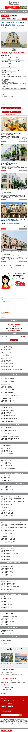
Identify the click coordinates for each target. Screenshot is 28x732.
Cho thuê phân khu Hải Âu (7, 489)
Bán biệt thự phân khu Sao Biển (8, 562)
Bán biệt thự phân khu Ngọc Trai (8, 557)
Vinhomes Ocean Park (6, 643)
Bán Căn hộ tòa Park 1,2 (7, 358)
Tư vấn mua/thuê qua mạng (14, 333)
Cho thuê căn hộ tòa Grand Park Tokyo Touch (11, 400)
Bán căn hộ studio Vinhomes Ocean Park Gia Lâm (12, 499)
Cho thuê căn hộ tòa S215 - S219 (8, 536)
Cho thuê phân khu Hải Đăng (7, 616)
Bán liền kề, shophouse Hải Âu (8, 592)
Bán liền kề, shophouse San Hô (8, 590)
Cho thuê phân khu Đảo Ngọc (8, 624)
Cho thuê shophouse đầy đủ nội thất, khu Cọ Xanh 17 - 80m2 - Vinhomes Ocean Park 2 (13, 253)
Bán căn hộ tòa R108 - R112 (7, 515)
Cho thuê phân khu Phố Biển (7, 618)
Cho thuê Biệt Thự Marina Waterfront (9, 471)
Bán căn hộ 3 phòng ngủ (7, 352)
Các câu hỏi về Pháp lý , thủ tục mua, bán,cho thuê (11, 677)
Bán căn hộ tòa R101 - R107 (7, 513)
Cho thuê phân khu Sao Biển (7, 492)
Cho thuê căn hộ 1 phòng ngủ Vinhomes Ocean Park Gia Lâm (14, 527)
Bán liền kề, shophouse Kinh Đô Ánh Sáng (10, 589)
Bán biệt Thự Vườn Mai (6, 448)
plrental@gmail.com (7, 706)
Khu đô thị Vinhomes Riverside (7, 690)
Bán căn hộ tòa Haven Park (7, 369)
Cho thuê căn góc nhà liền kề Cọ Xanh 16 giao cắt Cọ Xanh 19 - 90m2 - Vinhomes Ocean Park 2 (13, 221)
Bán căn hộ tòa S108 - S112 (7, 507)
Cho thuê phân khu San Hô (7, 493)
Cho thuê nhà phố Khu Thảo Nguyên (9, 431)
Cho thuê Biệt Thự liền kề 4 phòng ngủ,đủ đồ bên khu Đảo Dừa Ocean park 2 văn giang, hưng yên (13, 134)
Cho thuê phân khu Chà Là (7, 568)
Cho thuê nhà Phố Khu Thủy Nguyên (9, 433)
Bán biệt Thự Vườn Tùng (7, 450)
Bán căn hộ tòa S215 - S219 (7, 512)
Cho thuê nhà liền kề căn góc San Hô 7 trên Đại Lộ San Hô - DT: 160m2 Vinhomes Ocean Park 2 (13, 191)
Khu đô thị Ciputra (5, 642)
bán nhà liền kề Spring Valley (7, 424)
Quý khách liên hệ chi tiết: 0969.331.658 (11, 109)
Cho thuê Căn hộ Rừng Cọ (7, 393)
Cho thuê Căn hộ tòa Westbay (8, 392)
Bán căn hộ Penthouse (6, 353)
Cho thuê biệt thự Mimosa (7, 468)
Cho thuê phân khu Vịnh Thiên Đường (9, 619)
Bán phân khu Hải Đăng (6, 599)
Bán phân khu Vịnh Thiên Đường (8, 602)
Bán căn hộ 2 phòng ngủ (7, 350)
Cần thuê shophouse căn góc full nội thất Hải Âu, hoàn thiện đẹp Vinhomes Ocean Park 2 (13, 164)
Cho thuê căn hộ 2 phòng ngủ (8, 383)
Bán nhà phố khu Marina (7, 416)
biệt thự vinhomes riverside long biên (21, 729)
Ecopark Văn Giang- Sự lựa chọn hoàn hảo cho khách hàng (13, 685)
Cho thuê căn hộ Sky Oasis (7, 395)
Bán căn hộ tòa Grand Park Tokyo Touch (10, 367)
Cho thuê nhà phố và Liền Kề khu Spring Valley (11, 439)
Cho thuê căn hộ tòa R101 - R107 (8, 539)
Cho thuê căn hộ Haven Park (7, 401)
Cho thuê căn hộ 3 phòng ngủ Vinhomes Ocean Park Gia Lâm (14, 530)
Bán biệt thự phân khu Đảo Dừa (8, 554)
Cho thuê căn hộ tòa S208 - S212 (8, 538)
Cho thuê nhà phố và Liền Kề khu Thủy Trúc (10, 441)
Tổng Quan (5, 52)
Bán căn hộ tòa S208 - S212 (7, 510)
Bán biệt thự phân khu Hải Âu (8, 560)
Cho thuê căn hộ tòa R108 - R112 (8, 541)
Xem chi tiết (4, 142)
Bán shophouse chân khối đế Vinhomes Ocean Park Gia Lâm (14, 519)
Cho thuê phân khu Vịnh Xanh (8, 625)
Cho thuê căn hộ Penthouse (7, 386)
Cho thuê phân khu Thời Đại (7, 621)
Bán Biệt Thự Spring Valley (7, 457)
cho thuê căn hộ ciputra (10, 729)
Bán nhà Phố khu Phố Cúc (7, 415)
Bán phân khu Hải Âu (6, 478)
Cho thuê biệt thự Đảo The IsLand (8, 469)
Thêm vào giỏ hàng (16, 113)
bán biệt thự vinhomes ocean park (7, 722)
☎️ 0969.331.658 (22, 11)
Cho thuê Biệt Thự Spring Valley (8, 473)
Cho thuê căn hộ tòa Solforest (8, 403)
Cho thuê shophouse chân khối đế (8, 545)
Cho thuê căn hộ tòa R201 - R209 (8, 542)
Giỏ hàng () (6, 113)
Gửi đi (20, 717)
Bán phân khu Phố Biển (6, 601)
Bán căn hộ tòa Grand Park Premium (9, 366)
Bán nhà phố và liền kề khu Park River (9, 418)
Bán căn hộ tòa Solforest (7, 370)
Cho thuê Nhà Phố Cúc (6, 436)
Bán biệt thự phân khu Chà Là (8, 551)
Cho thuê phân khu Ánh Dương (8, 627)
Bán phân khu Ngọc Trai (6, 480)
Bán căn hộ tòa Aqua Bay (7, 364)
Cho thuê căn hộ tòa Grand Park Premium (10, 398)
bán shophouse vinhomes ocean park (19, 722)
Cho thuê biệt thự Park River (7, 466)
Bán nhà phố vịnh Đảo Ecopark (8, 422)
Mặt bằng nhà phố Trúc (6, 636)
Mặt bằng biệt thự (5, 634)
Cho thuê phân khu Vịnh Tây (7, 622)
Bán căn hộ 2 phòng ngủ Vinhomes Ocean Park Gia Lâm (13, 502)
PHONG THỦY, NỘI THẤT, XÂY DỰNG (8, 681)
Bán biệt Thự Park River (6, 451)
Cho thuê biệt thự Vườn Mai (7, 463)
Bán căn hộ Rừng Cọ (6, 361)
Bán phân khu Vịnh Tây (6, 606)
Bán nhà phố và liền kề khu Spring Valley (10, 419)
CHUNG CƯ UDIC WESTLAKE (6, 692)
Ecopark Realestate (6, 645)
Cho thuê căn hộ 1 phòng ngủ (8, 381)
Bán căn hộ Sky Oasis (6, 363)
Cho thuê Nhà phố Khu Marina (8, 435)
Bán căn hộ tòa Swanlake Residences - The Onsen (12, 372)
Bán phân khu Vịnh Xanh (7, 609)
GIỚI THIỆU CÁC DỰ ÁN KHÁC (7, 687)
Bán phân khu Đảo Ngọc (7, 607)
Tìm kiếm (24, 18)
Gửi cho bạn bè (5, 53)
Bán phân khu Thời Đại (6, 604)
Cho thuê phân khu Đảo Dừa (7, 571)
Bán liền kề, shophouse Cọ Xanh (8, 586)
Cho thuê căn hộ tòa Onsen (7, 404)
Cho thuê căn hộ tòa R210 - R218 (8, 544)
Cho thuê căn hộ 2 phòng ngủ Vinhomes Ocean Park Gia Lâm (14, 528)
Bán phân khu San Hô (6, 483)
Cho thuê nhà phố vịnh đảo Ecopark (9, 442)
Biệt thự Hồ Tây (4, 694)
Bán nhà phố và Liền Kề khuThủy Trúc (9, 421)
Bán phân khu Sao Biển (6, 481)
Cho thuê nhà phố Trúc (6, 430)
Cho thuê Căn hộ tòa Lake (7, 390)
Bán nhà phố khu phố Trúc (7, 410)
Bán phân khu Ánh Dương (7, 610)
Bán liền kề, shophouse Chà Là (8, 584)
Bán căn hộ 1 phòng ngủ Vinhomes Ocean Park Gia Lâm (13, 501)
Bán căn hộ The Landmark (7, 374)
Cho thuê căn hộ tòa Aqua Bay (8, 396)
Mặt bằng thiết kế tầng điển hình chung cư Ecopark (11, 683)
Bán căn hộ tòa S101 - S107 (7, 505)
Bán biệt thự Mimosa (6, 453)
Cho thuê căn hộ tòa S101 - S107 (8, 531)
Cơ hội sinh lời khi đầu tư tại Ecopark (8, 675)
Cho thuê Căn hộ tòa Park (7, 389)
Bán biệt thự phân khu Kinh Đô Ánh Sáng (10, 556)
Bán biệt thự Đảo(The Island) (7, 454)
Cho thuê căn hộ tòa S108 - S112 (8, 533)
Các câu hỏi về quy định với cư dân (8, 679)
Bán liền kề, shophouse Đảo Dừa (8, 587)
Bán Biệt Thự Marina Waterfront (8, 456)
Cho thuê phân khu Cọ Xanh (7, 569)
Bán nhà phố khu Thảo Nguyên (8, 412)
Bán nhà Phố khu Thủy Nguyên (8, 413)
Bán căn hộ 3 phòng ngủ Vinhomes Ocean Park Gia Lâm (13, 504)
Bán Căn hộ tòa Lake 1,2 (7, 357)
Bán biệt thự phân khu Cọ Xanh (8, 553)
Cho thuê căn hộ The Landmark (8, 379)
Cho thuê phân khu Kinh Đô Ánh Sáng (9, 572)
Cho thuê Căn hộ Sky (6, 387)
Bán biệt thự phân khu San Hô (8, 559)
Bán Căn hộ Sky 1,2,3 (6, 355)
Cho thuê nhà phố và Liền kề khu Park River (10, 438)
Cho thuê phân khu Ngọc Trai (7, 490)
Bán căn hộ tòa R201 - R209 (7, 516)
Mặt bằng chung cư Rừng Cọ (7, 633)
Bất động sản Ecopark (6, 646)
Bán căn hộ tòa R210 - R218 (7, 518)
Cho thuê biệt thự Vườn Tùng (8, 465)
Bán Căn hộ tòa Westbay (7, 360)
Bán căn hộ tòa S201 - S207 (7, 509)
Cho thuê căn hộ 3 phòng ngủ (8, 384)
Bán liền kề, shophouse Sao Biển (8, 593)
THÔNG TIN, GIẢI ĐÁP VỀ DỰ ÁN (7, 672)
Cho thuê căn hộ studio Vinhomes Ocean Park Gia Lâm (13, 525)
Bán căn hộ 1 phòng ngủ (7, 349)
